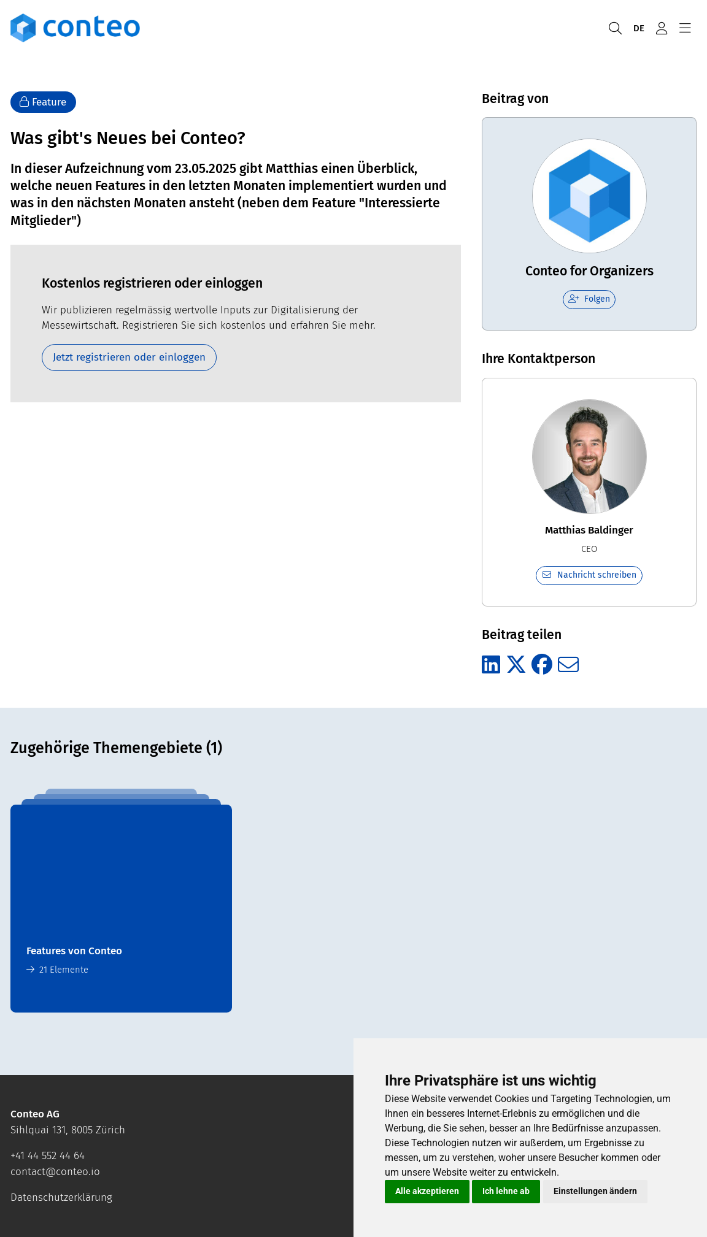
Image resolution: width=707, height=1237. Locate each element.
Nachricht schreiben (589, 575)
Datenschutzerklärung (61, 1197)
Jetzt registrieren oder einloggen (129, 357)
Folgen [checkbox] (589, 299)
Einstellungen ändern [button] (595, 1191)
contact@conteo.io (55, 1171)
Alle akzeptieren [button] (427, 1191)
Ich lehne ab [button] (506, 1191)
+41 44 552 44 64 (47, 1155)
